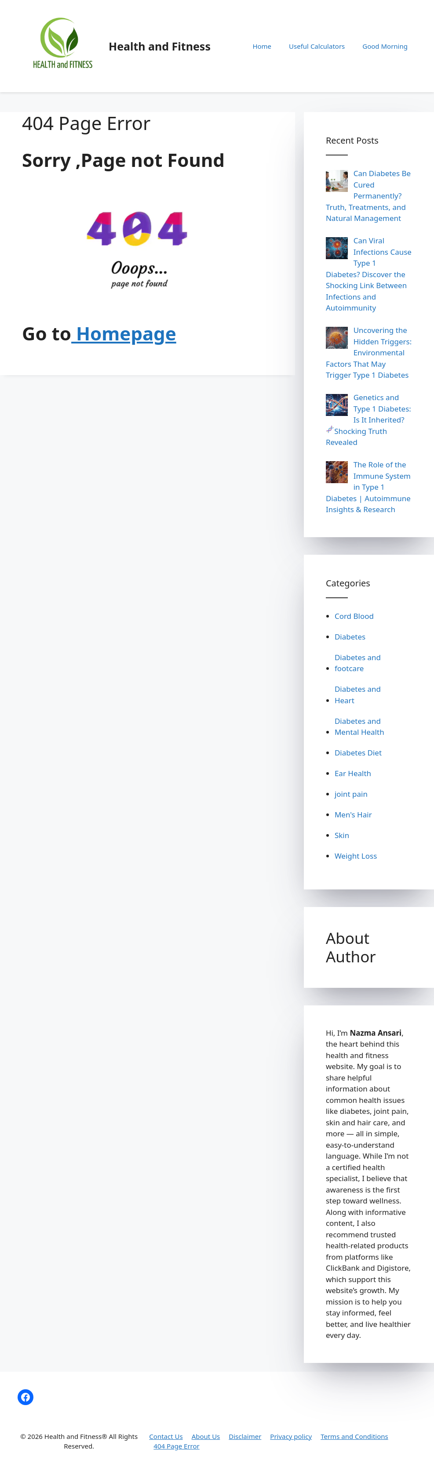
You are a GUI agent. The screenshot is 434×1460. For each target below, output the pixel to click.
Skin (342, 835)
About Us (206, 1436)
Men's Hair (353, 815)
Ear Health (353, 773)
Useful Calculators (317, 46)
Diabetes (350, 637)
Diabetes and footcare (358, 663)
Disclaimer (245, 1436)
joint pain (351, 794)
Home (261, 46)
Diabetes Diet (358, 753)
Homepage (123, 333)
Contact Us (165, 1436)
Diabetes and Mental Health (359, 726)
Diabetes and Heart (358, 694)
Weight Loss (356, 856)
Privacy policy (291, 1436)
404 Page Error (176, 1446)
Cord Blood (354, 616)
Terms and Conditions (354, 1436)
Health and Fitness (160, 46)
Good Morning (385, 46)
